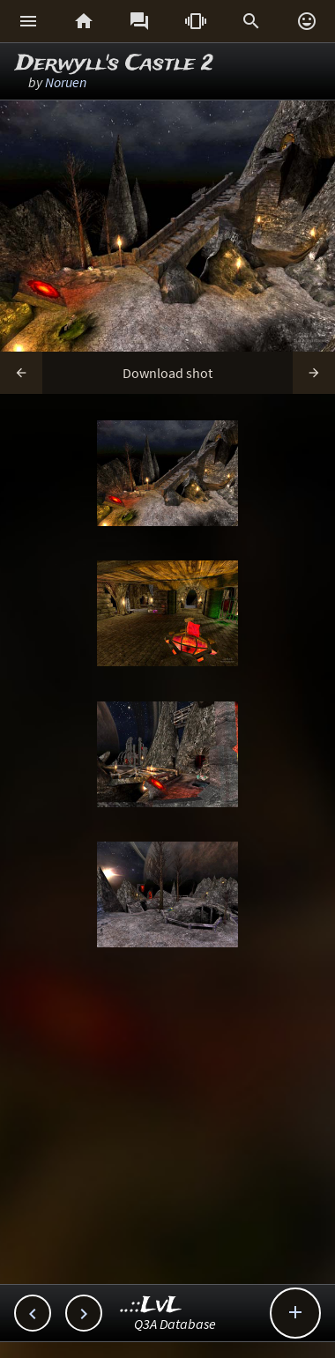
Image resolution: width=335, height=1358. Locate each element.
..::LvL (151, 1305)
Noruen (65, 82)
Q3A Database (175, 1323)
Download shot (167, 373)
